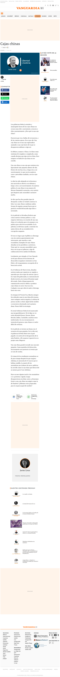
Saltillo (30, 16)
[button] (2, 13)
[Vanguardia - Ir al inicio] (30, 8)
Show (50, 16)
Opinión (37, 16)
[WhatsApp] (32, 396)
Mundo (44, 16)
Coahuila (24, 16)
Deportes (56, 16)
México (17, 16)
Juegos (3, 16)
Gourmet (10, 16)
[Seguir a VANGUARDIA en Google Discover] (4, 47)
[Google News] (17, 396)
